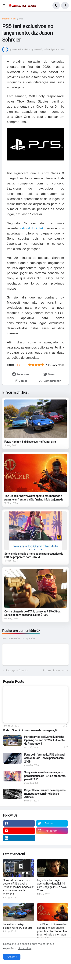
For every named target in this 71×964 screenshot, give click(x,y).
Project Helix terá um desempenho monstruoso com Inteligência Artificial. (45, 794)
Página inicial (9, 19)
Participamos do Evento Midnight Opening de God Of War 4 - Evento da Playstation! (44, 740)
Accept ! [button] (12, 957)
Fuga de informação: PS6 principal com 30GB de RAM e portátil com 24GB (44, 758)
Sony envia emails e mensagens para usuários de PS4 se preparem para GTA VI (33, 555)
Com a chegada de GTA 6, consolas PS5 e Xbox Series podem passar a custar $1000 (32, 613)
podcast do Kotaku (32, 228)
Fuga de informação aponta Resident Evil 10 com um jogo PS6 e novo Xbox (52, 885)
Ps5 (21, 19)
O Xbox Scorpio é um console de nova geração (30, 730)
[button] (5, 5)
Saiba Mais (24, 948)
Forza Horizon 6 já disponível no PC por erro (30, 441)
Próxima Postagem (54, 670)
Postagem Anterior (16, 670)
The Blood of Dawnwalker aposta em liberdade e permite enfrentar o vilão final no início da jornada (33, 497)
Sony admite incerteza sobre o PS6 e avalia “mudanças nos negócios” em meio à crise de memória (18, 887)
